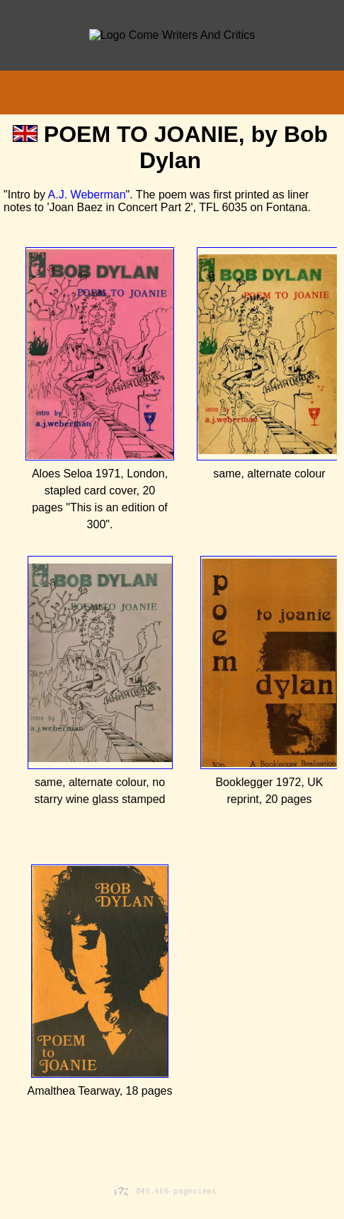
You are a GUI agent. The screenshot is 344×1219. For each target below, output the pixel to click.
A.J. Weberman (87, 195)
